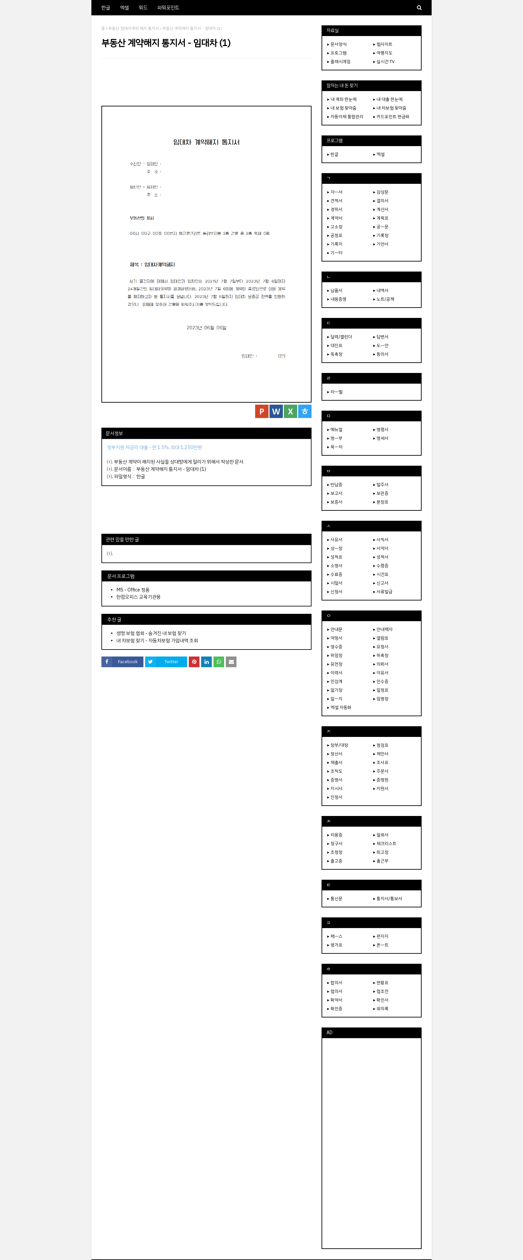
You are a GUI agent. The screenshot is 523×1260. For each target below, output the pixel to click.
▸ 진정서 (335, 797)
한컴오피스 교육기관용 (138, 596)
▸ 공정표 (335, 235)
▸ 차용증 (335, 835)
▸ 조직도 (335, 771)
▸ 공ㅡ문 (381, 227)
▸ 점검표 (381, 745)
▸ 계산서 (381, 209)
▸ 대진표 (335, 345)
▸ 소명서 (335, 565)
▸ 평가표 (335, 945)
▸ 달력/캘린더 (339, 337)
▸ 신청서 (335, 591)
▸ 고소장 (335, 227)
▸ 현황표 (381, 982)
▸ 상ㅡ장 (335, 548)
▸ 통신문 (335, 898)
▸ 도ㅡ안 (381, 345)
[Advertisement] (206, 82)
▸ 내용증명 (337, 299)
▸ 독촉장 (335, 354)
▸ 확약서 (335, 1000)
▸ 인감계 (335, 681)
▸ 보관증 (381, 493)
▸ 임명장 (381, 699)
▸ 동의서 (381, 354)
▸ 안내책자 (383, 629)
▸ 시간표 (381, 574)
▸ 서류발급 (383, 591)
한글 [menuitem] (105, 7)
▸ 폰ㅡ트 (381, 945)
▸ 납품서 (335, 290)
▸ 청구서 (335, 843)
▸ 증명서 (335, 780)
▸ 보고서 (335, 493)
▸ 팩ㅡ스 (335, 936)
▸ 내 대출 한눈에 (388, 99)
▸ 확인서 (381, 1000)
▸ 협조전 (381, 991)
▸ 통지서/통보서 (387, 898)
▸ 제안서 (381, 754)
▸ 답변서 (381, 337)
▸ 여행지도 (383, 53)
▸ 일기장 (335, 690)
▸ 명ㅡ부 (335, 438)
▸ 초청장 (335, 852)
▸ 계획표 (381, 218)
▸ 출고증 (335, 861)
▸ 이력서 (335, 673)
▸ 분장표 (381, 502)
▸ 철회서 (381, 835)
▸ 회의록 (381, 1008)
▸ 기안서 (381, 244)
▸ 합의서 (335, 982)
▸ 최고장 (381, 852)
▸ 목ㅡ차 (335, 447)
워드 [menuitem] (143, 7)
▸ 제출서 (335, 762)
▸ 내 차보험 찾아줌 (390, 108)
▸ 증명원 (381, 780)
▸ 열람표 (381, 638)
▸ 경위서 (335, 209)
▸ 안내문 (335, 629)
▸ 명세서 (381, 438)
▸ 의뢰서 (381, 664)
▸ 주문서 (381, 771)
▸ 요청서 (381, 647)
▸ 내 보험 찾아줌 (342, 108)
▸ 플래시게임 (339, 61)
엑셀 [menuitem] (124, 7)
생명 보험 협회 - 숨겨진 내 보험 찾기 (151, 633)
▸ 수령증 (381, 565)
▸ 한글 (333, 154)
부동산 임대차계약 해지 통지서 (133, 28)
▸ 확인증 (335, 1008)
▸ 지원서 (381, 788)
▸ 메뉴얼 (335, 429)
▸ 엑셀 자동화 (339, 707)
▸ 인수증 (381, 681)
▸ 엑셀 (379, 154)
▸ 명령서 (381, 429)
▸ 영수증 (335, 647)
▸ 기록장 (381, 235)
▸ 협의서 (335, 991)
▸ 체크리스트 (385, 843)
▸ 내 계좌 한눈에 (342, 99)
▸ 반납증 (335, 484)
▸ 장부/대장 (337, 745)
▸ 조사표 (381, 762)
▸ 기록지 (335, 244)
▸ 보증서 (335, 502)
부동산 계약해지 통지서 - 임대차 (167, 469)
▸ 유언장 (335, 664)
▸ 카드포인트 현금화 (391, 116)
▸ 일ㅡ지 (335, 699)
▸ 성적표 (335, 557)
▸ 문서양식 (337, 44)
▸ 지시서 (335, 788)
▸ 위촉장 (381, 655)
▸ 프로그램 (337, 53)
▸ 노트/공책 (383, 299)
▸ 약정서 (335, 638)
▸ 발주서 (381, 484)
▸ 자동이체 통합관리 (345, 116)
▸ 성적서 (381, 557)
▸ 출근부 (381, 861)
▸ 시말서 (335, 583)
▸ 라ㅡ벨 (335, 392)
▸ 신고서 (381, 583)
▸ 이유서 (381, 673)
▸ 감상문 (381, 192)
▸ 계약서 (335, 218)
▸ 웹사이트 (383, 44)
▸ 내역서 (381, 290)
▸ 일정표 (381, 690)
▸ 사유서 (335, 539)
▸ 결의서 (381, 200)
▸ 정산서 (335, 754)
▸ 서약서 (381, 548)
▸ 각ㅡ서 (335, 192)
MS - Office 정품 (133, 589)
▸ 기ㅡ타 (335, 253)
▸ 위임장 (335, 655)
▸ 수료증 (335, 574)
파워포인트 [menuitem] (168, 7)
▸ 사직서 (381, 539)
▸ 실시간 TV (384, 61)
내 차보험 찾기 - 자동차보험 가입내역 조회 (157, 640)
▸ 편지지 (381, 936)
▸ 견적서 (335, 200)
